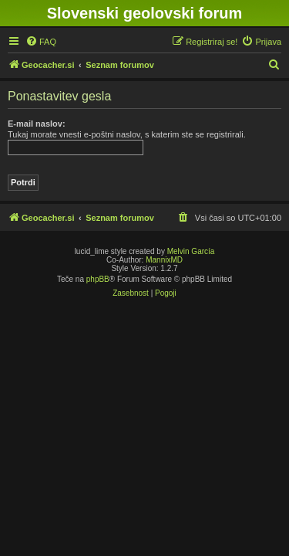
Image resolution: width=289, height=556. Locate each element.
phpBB (97, 279)
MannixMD (164, 260)
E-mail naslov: (37, 123)
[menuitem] (40, 41)
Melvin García (191, 251)
